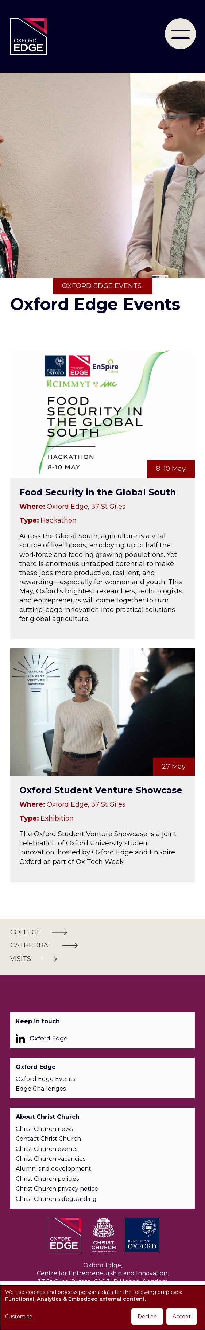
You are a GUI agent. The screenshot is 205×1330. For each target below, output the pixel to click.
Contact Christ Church (48, 1138)
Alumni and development (53, 1168)
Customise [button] (18, 1316)
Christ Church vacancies (50, 1158)
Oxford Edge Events (45, 1078)
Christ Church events (46, 1148)
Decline (147, 1316)
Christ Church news (44, 1128)
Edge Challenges (41, 1088)
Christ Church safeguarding (56, 1198)
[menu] (180, 33)
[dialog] (102, 1307)
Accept (182, 1316)
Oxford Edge (48, 1038)
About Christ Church (48, 1116)
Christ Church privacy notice (57, 1188)
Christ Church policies (47, 1178)
